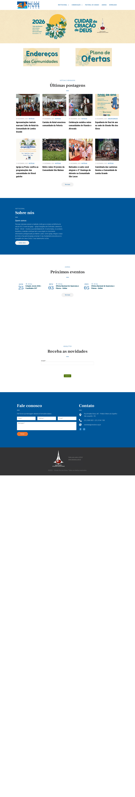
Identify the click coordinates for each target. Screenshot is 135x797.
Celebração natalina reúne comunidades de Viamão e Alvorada (80, 125)
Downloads (113, 5)
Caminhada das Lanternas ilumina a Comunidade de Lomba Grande (106, 170)
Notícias (31, 119)
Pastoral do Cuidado (92, 5)
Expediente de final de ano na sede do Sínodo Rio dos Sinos (106, 125)
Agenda (104, 5)
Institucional (63, 5)
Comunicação (77, 5)
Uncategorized (113, 119)
